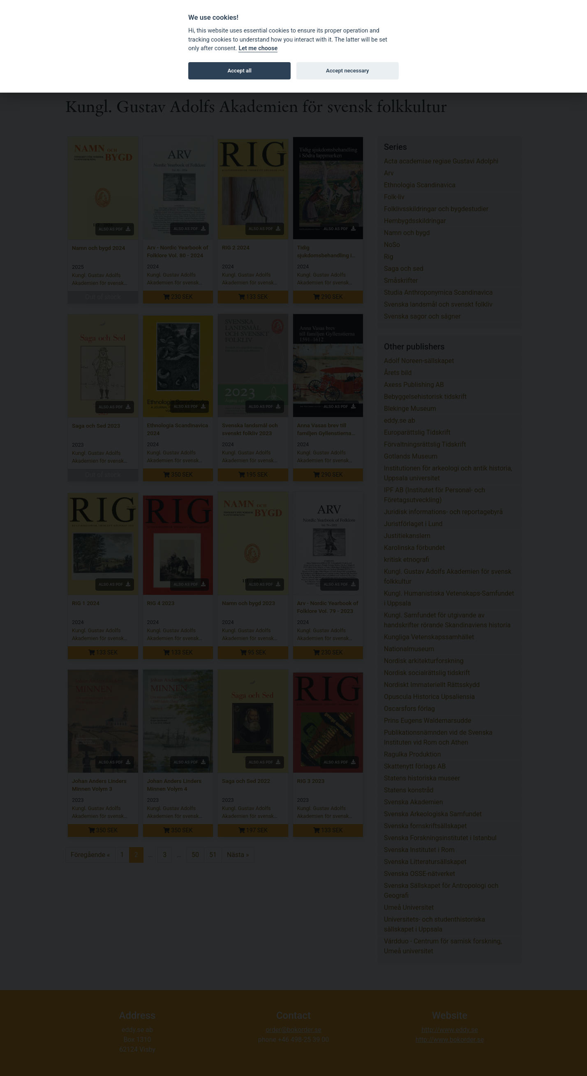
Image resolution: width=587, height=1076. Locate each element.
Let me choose (257, 48)
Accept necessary (347, 71)
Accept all (240, 71)
